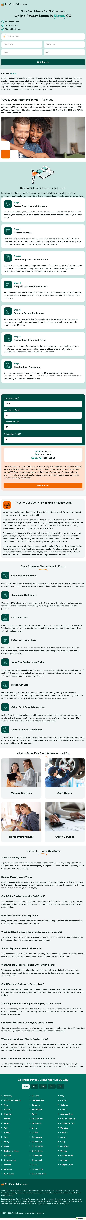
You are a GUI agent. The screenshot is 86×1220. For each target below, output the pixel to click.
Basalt (6, 1146)
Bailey (6, 1142)
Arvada (7, 1119)
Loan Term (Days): (12, 410)
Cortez (63, 1137)
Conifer (63, 1132)
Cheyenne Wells (39, 1174)
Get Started (43, 62)
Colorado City (66, 1114)
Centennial (37, 1160)
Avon (6, 1137)
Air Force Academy (12, 1100)
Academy (8, 1096)
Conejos (64, 1128)
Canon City (37, 1137)
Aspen (6, 1123)
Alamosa (7, 1109)
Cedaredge (37, 1155)
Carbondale (37, 1142)
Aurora (7, 1132)
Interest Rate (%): (11, 422)
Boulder (35, 1096)
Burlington (36, 1123)
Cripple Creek (66, 1165)
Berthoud (8, 1169)
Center (35, 1165)
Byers (34, 1128)
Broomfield (37, 1109)
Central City (37, 1169)
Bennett (7, 1165)
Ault (5, 1128)
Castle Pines (37, 1146)
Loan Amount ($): (11, 398)
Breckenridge (38, 1100)
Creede (63, 1151)
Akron (6, 1105)
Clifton (63, 1100)
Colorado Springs (68, 1119)
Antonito (7, 1114)
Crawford (64, 1146)
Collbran (64, 1105)
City (62, 1096)
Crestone (64, 1160)
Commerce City (67, 1123)
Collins (63, 1109)
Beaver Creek (10, 1160)
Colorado (5, 74)
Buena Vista (37, 1119)
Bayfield (7, 1155)
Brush (34, 1114)
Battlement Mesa (11, 1151)
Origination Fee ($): (12, 434)
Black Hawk (9, 1174)
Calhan (35, 1132)
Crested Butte (66, 1155)
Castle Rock (37, 1151)
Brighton (36, 1105)
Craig (62, 1142)
